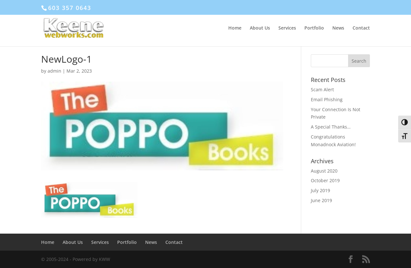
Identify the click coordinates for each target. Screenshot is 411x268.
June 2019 (321, 200)
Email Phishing (327, 99)
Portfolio (314, 28)
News (338, 28)
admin (54, 71)
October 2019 (325, 180)
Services (287, 28)
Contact (361, 28)
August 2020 (324, 171)
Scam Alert (322, 89)
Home (234, 28)
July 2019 (320, 190)
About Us (260, 28)
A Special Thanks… (331, 127)
